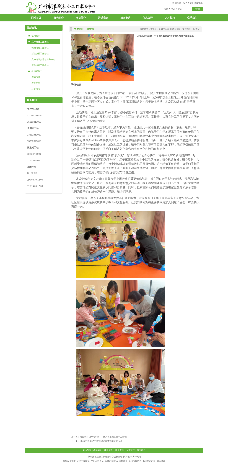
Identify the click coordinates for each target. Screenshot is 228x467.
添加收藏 (198, 3)
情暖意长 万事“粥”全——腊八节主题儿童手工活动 (103, 437)
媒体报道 (36, 77)
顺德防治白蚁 (149, 461)
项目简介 (81, 17)
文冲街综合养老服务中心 (43, 59)
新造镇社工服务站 (40, 53)
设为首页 (187, 3)
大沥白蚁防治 (83, 461)
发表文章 (36, 83)
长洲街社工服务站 (40, 47)
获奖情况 (36, 89)
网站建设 (161, 461)
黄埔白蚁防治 (111, 461)
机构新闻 (36, 36)
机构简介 (59, 17)
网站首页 (36, 17)
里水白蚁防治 (135, 461)
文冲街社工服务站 (40, 42)
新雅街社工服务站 (40, 65)
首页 (153, 29)
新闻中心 (163, 29)
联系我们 (192, 17)
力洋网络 (137, 456)
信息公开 (148, 17)
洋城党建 (103, 17)
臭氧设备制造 (69, 461)
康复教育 (123, 461)
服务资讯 (125, 17)
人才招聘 (170, 17)
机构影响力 (37, 71)
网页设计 (127, 456)
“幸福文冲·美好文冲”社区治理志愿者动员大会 (101, 441)
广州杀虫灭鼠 (97, 461)
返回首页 (176, 3)
